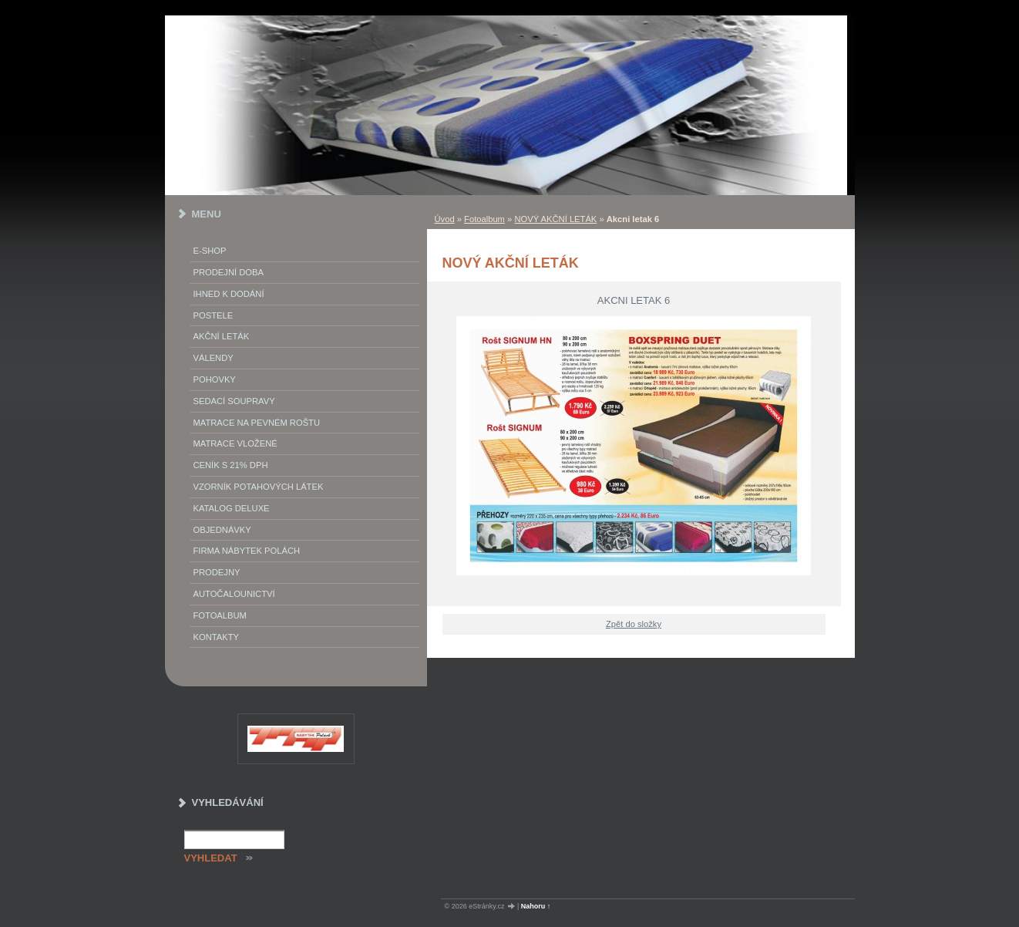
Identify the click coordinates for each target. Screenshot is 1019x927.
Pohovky (214, 379)
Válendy (213, 357)
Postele (213, 315)
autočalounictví (234, 593)
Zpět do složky (633, 624)
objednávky (222, 529)
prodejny (216, 572)
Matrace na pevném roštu (257, 422)
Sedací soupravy (234, 401)
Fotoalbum (484, 219)
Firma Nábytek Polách (247, 550)
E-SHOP (210, 250)
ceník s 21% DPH (230, 465)
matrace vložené (235, 443)
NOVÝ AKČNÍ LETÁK (555, 219)
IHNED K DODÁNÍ (228, 293)
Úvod (445, 219)
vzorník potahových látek (258, 486)
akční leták (221, 336)
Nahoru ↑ (536, 906)
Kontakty (216, 637)
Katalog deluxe (231, 508)
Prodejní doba (228, 272)
